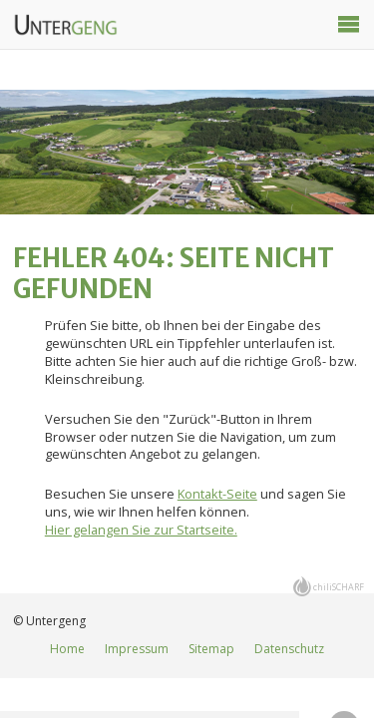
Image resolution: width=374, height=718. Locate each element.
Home (67, 648)
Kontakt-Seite (217, 494)
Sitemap (211, 648)
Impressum (137, 648)
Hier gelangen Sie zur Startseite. (141, 529)
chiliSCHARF (338, 586)
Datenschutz (289, 648)
